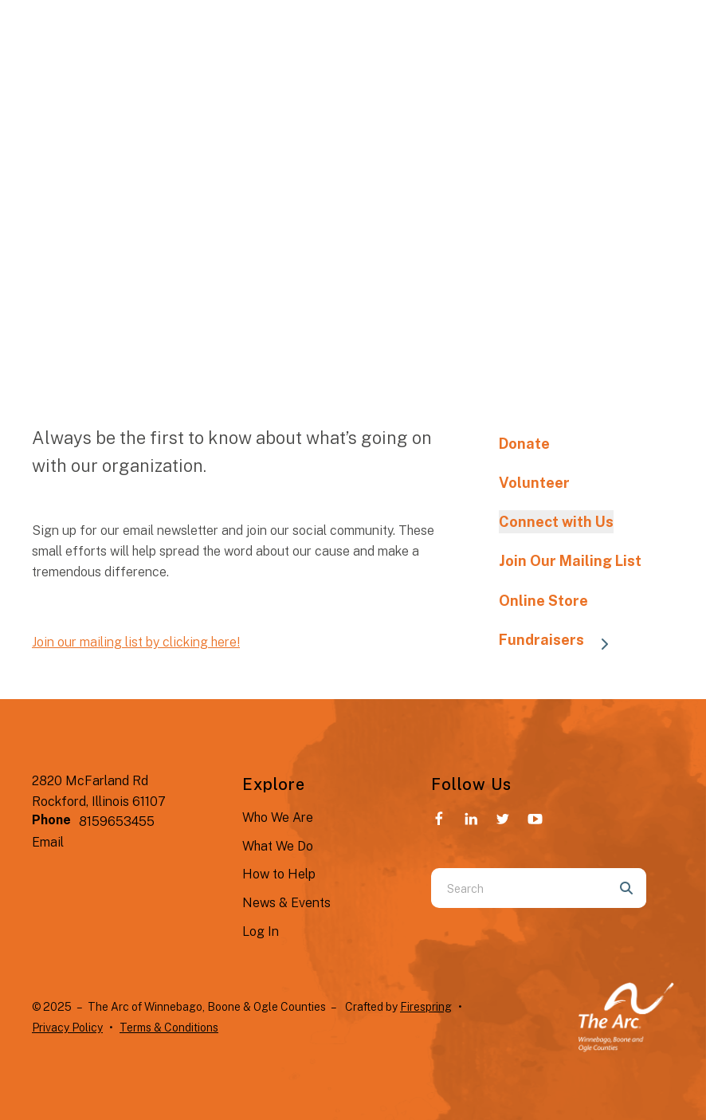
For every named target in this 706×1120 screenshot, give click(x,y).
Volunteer (534, 482)
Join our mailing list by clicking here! (136, 642)
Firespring (426, 1006)
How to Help (279, 874)
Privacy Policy (67, 1027)
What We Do (277, 846)
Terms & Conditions (169, 1027)
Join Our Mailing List (570, 560)
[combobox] (518, 888)
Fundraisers (561, 641)
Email (48, 842)
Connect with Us (556, 521)
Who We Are (277, 817)
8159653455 (117, 821)
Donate (524, 443)
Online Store (543, 600)
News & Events (286, 902)
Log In (260, 931)
